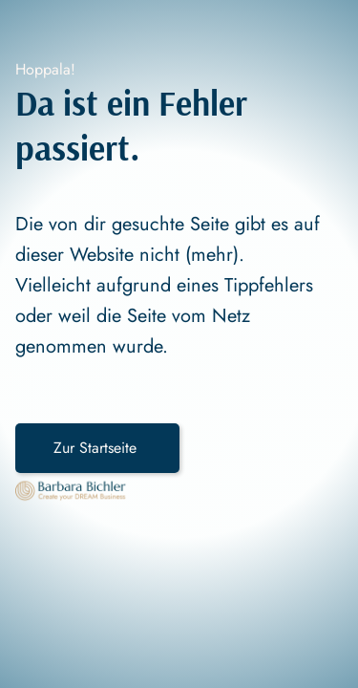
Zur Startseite (97, 448)
